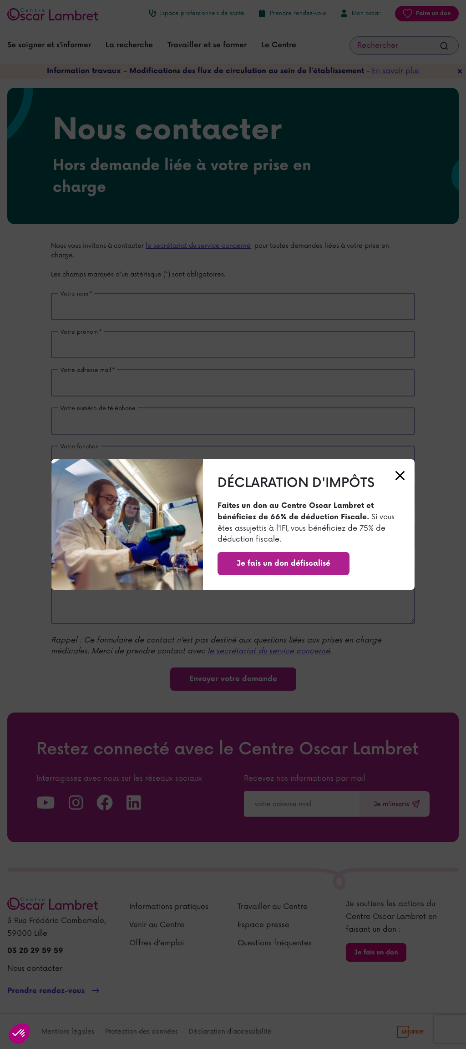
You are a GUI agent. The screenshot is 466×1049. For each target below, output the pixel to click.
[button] (19, 1033)
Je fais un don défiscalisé (283, 563)
